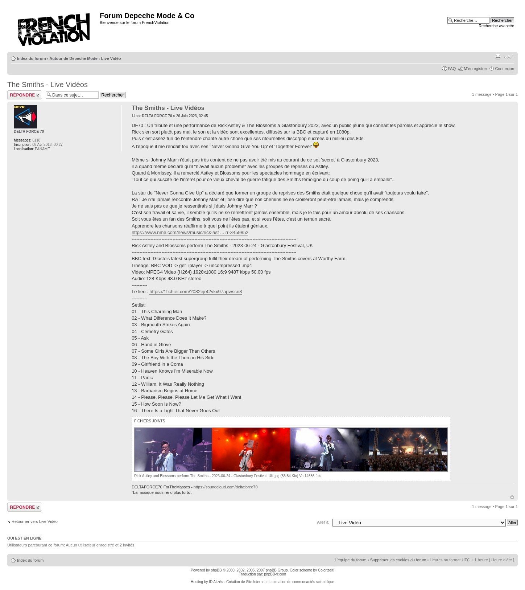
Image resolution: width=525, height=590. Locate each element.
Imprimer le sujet (498, 57)
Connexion (504, 68)
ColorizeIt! (326, 570)
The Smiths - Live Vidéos (47, 85)
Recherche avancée (496, 26)
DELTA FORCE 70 (157, 116)
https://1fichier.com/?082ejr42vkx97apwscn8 (195, 291)
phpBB (216, 570)
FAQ (452, 68)
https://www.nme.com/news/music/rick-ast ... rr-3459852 (190, 232)
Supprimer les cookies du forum (398, 560)
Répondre (24, 94)
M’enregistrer (475, 68)
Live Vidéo (111, 58)
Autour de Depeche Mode (73, 58)
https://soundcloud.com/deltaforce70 (226, 487)
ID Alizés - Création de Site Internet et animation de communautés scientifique (271, 582)
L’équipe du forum (350, 560)
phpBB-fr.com (275, 574)
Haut (512, 497)
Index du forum (31, 58)
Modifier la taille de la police (509, 57)
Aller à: (323, 522)
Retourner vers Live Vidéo (35, 521)
